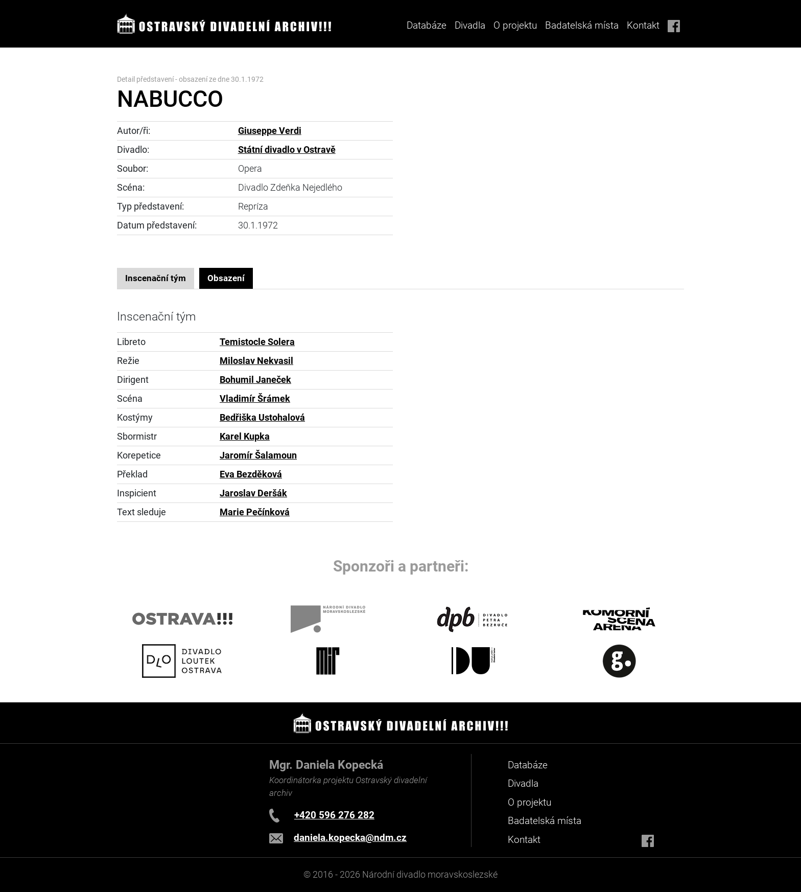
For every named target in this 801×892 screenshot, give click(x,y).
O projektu (515, 25)
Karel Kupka (245, 436)
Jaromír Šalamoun (258, 455)
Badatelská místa (582, 25)
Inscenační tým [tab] (155, 278)
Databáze (426, 25)
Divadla (523, 783)
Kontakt (643, 25)
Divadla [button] (470, 25)
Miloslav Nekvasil (256, 361)
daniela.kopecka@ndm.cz (350, 837)
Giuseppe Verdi (269, 131)
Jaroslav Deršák (253, 493)
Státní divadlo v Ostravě (287, 150)
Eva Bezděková (251, 474)
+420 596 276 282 (334, 815)
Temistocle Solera (257, 342)
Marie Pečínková (255, 512)
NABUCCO (170, 98)
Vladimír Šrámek (255, 399)
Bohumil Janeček (255, 380)
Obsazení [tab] (226, 278)
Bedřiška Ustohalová (262, 418)
